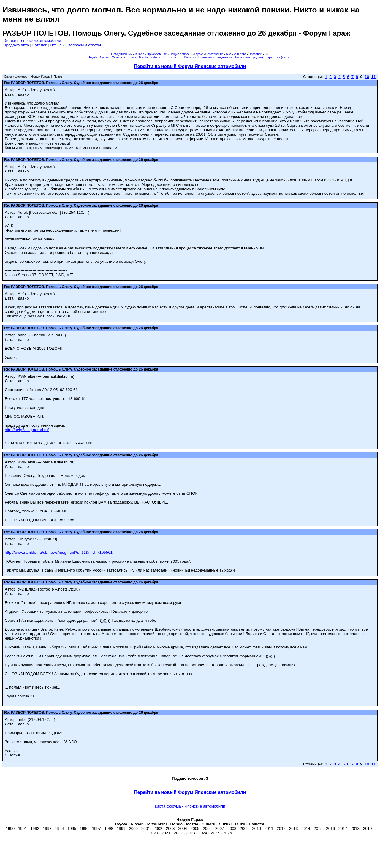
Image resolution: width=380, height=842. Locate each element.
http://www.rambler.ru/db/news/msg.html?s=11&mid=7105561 (59, 552)
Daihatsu (190, 57)
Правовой (255, 54)
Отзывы (57, 45)
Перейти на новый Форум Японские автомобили (190, 66)
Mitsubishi (118, 57)
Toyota (92, 57)
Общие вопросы (181, 54)
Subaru (155, 57)
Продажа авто (16, 45)
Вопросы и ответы (84, 45)
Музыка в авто (236, 54)
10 (367, 77)
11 (373, 77)
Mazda (143, 57)
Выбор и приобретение (151, 54)
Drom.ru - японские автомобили (32, 40)
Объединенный (121, 54)
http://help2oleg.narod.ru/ (27, 430)
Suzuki (167, 57)
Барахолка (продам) (249, 57)
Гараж (198, 54)
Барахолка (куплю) (278, 57)
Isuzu (177, 57)
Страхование (214, 54)
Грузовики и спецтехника (215, 57)
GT (267, 54)
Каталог (39, 45)
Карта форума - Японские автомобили (190, 806)
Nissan (104, 57)
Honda (132, 57)
